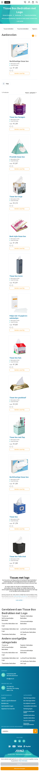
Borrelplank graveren (29, 703)
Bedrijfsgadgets (28, 708)
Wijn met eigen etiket (29, 698)
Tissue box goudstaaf (18, 398)
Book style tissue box (18, 236)
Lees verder (20, 21)
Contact (3, 698)
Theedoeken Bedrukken (9, 634)
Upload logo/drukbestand (8, 700)
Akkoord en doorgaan (19, 768)
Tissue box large (16, 197)
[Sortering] (31, 93)
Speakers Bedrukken (29, 718)
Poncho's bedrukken (29, 720)
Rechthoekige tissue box (19, 477)
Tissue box (14, 517)
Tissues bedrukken (8, 29)
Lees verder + (19, 600)
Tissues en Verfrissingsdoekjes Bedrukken (8, 618)
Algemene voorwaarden (8, 708)
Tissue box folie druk (18, 556)
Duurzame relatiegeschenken (29, 724)
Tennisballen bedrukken (30, 706)
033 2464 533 (10, 686)
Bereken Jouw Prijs (19, 73)
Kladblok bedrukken (29, 715)
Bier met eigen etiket (29, 700)
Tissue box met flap (17, 437)
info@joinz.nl (10, 678)
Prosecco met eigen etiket (29, 712)
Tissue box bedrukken (23, 29)
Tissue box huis (15, 358)
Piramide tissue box (17, 157)
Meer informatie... (23, 761)
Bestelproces (4, 703)
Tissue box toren (16, 276)
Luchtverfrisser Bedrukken (28, 629)
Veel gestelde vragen (7, 706)
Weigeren (19, 764)
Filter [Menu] (6, 84)
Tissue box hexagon (17, 117)
